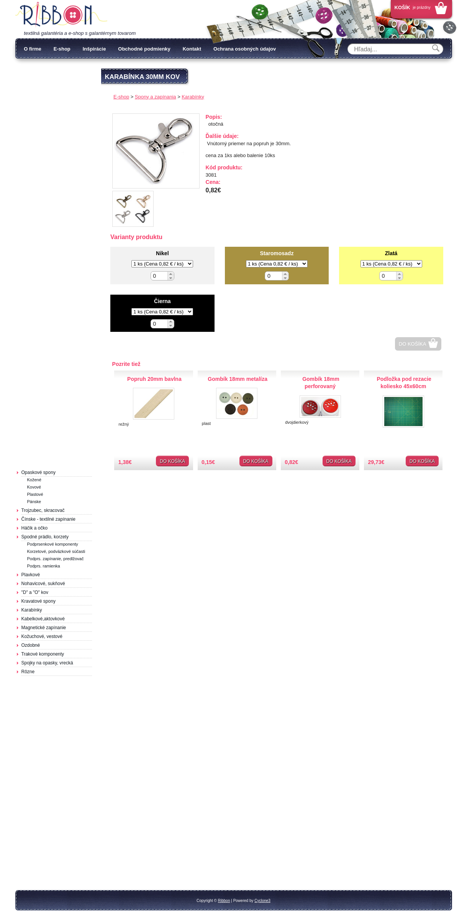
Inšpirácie (94, 49)
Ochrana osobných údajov (244, 49)
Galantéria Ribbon (61, 15)
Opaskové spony (38, 472)
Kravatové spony (38, 601)
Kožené (34, 479)
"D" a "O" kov (34, 592)
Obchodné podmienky (144, 49)
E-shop (62, 49)
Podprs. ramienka (43, 566)
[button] (170, 274)
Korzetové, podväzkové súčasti (56, 551)
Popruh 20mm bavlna (154, 379)
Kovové (34, 487)
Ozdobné (30, 645)
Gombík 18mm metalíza (237, 379)
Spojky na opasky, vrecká (47, 663)
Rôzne (28, 671)
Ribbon (224, 901)
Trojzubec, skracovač (43, 510)
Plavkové (30, 574)
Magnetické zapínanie (43, 627)
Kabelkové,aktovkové (43, 618)
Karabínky (31, 610)
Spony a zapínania (155, 97)
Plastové (35, 494)
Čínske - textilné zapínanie (48, 519)
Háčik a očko (34, 528)
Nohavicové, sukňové (43, 583)
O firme (32, 49)
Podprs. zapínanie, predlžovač (55, 558)
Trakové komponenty (42, 654)
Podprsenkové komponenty (52, 544)
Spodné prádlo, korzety (45, 536)
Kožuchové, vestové (41, 636)
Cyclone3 (262, 901)
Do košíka (412, 344)
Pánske (34, 501)
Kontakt (192, 49)
